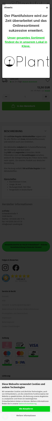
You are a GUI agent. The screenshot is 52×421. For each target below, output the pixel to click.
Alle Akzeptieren (26, 409)
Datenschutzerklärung (27, 404)
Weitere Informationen (26, 415)
